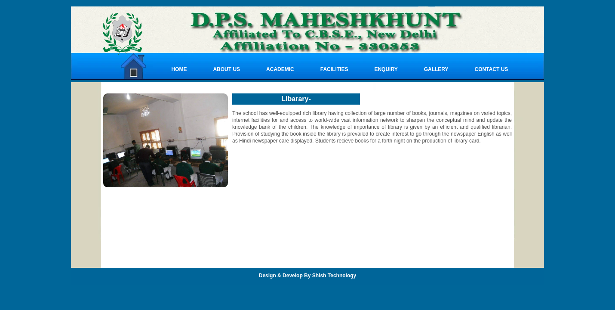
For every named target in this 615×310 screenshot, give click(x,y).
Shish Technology (334, 276)
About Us (226, 69)
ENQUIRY (385, 69)
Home (179, 69)
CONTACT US (491, 69)
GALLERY (436, 69)
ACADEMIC (280, 69)
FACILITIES (334, 69)
